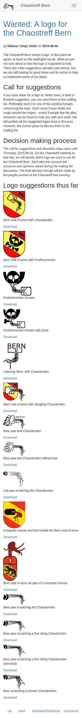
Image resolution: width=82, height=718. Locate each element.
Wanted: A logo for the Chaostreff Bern (37, 28)
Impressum (71, 711)
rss (7, 711)
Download (10, 226)
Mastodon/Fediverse (44, 711)
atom (19, 711)
